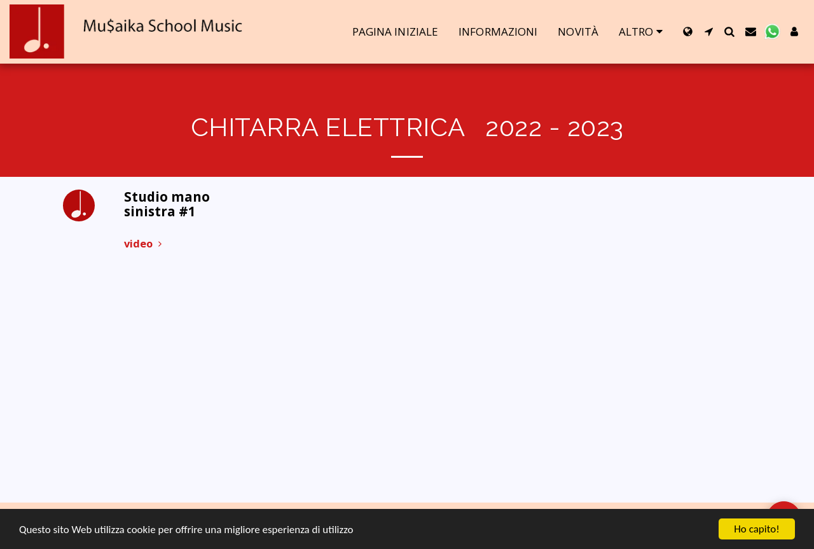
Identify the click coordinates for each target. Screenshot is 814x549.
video (145, 243)
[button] (709, 31)
